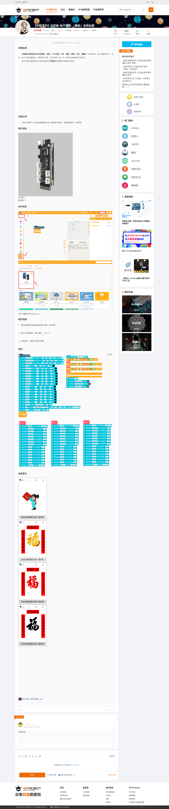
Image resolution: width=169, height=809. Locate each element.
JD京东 (108, 795)
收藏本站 (24, 2)
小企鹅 (26, 724)
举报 (113, 710)
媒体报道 (86, 795)
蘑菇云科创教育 (65, 799)
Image (26, 756)
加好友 (85, 30)
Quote (33, 756)
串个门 (76, 30)
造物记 (71, 9)
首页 (17, 17)
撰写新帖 (137, 44)
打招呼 (93, 30)
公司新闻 (86, 792)
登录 (148, 2)
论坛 (63, 9)
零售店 (108, 802)
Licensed (151, 807)
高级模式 (112, 756)
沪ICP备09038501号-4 (40, 807)
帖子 (143, 10)
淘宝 (107, 799)
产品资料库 (98, 9)
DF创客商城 (84, 9)
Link (29, 756)
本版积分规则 (112, 775)
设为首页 (18, 2)
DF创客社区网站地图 (136, 802)
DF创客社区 (51, 9)
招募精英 (132, 795)
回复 (22, 710)
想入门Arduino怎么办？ (132, 251)
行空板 (28, 17)
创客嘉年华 (64, 795)
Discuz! (143, 807)
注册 (152, 2)
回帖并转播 (51, 775)
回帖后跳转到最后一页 (67, 775)
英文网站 (63, 792)
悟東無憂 (37, 30)
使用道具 (106, 710)
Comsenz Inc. (129, 807)
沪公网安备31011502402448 (59, 807)
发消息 (68, 30)
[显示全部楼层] (53, 34)
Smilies (40, 756)
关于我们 (132, 792)
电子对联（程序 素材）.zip (32, 699)
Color (22, 756)
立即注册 (76, 765)
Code (36, 756)
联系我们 (132, 799)
